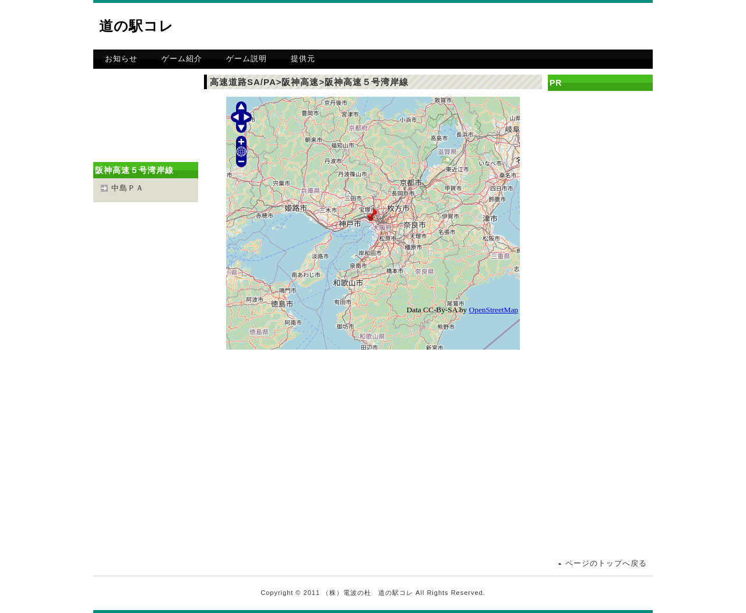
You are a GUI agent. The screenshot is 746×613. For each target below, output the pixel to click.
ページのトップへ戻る (606, 563)
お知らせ (121, 58)
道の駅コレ (136, 26)
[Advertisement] (516, 26)
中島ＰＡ (127, 188)
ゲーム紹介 (181, 58)
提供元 (303, 58)
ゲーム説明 (246, 58)
